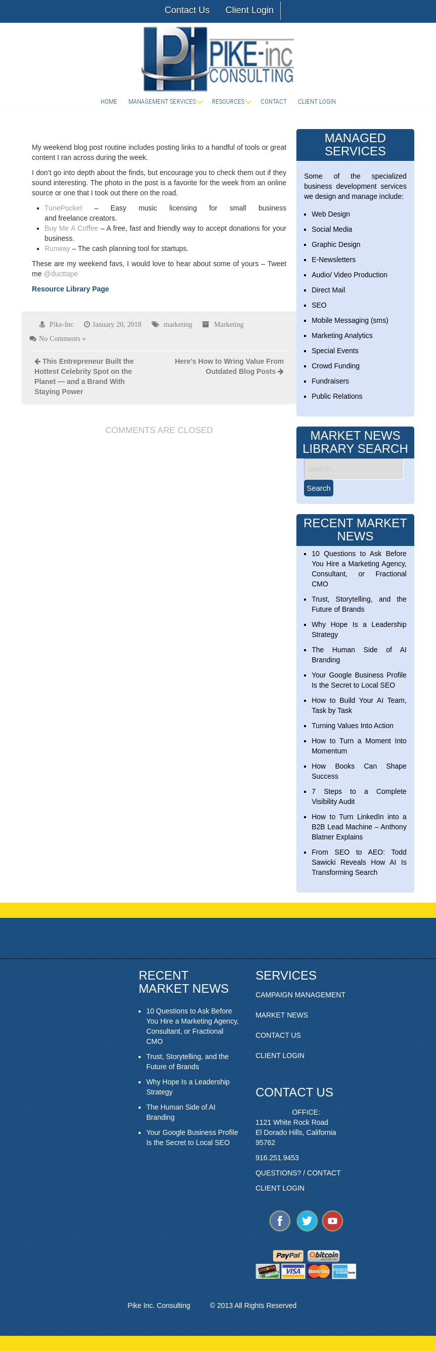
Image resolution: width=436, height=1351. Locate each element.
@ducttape (60, 274)
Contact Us (186, 10)
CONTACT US (278, 1035)
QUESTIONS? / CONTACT (298, 1173)
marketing (178, 324)
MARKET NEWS (281, 1015)
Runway (57, 248)
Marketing (228, 324)
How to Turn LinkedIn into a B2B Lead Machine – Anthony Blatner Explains (359, 827)
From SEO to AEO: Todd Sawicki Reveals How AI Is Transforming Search (359, 862)
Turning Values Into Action (353, 726)
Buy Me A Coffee (71, 228)
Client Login (250, 10)
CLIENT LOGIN (279, 1055)
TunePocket (63, 208)
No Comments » (62, 338)
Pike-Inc (61, 324)
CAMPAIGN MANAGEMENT (300, 995)
